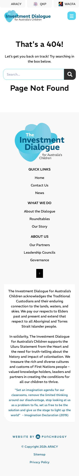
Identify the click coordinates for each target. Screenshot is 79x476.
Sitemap (39, 454)
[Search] (70, 74)
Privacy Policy (40, 462)
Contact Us (39, 185)
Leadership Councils (39, 252)
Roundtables (39, 219)
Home (39, 178)
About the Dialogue (39, 211)
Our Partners (39, 245)
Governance (39, 260)
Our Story (39, 226)
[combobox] (33, 74)
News (39, 193)
